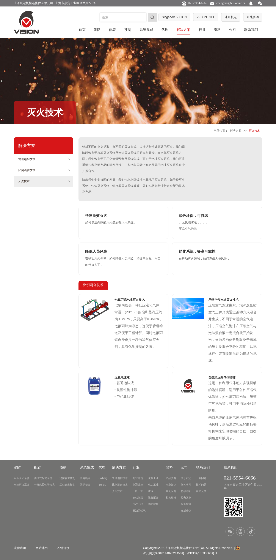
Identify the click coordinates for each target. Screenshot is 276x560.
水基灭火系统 (21, 478)
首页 (82, 30)
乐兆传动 (253, 17)
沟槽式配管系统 (43, 478)
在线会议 (186, 510)
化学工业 (153, 478)
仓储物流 (138, 497)
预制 (127, 30)
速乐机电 (231, 17)
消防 (97, 30)
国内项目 (85, 478)
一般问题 (201, 478)
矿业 (150, 491)
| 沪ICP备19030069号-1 (201, 553)
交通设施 (138, 484)
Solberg (103, 478)
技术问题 (201, 484)
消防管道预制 (67, 478)
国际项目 (85, 484)
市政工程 (138, 504)
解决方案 (183, 30)
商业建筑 (138, 478)
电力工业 (153, 484)
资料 (217, 30)
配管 (112, 30)
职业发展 (186, 504)
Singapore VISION (174, 17)
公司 (232, 30)
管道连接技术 (26, 159)
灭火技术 (24, 181)
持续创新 (186, 491)
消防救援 (153, 504)
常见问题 (171, 491)
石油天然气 (139, 510)
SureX (102, 484)
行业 (202, 30)
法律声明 (20, 548)
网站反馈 (201, 491)
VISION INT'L (206, 17)
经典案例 (186, 497)
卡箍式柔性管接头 (44, 484)
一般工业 (138, 491)
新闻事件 (186, 484)
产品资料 (171, 478)
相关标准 (171, 497)
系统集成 (146, 30)
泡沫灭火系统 (21, 484)
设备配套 (153, 497)
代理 (165, 30)
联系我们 (251, 30)
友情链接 (63, 548)
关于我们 (186, 478)
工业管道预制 (67, 484)
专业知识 (171, 484)
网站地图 (42, 548)
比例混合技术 (26, 170)
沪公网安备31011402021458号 (164, 553)
